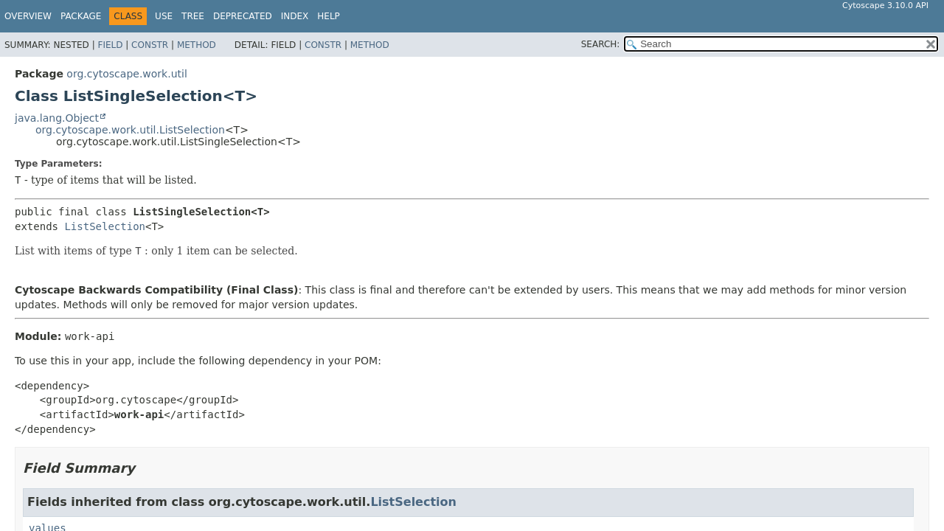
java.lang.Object (57, 118)
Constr (149, 45)
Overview (28, 16)
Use (164, 16)
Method (196, 45)
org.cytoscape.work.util (126, 74)
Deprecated (242, 16)
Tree (192, 16)
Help (328, 16)
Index (295, 16)
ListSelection (104, 226)
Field (109, 45)
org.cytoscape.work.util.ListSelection (130, 130)
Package (80, 16)
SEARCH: (600, 44)
